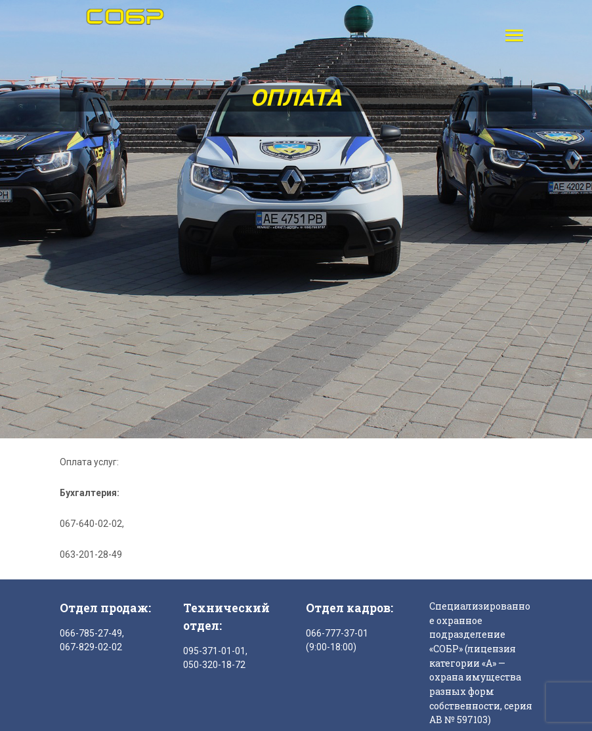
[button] (511, 35)
